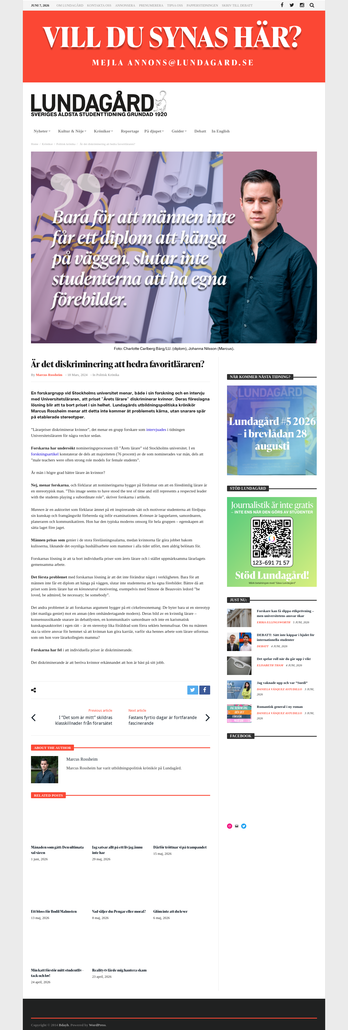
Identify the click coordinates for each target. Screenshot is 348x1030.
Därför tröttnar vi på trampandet (180, 845)
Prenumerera (151, 5)
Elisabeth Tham (270, 665)
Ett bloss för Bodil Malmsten (54, 909)
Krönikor (47, 144)
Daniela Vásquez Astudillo (280, 689)
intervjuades (156, 429)
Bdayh (64, 1024)
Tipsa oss (175, 5)
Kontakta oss (99, 5)
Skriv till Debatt (237, 5)
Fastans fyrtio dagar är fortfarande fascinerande (165, 716)
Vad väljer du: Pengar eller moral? (120, 909)
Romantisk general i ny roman (280, 707)
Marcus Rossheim (49, 375)
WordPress (97, 1024)
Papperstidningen (202, 5)
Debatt (263, 646)
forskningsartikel (45, 454)
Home (34, 144)
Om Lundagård (70, 5)
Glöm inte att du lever (171, 909)
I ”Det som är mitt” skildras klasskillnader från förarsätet (75, 716)
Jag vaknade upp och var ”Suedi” (282, 683)
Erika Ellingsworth (274, 622)
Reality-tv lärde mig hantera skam (120, 968)
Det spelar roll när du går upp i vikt (284, 659)
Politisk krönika (65, 144)
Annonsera (125, 5)
